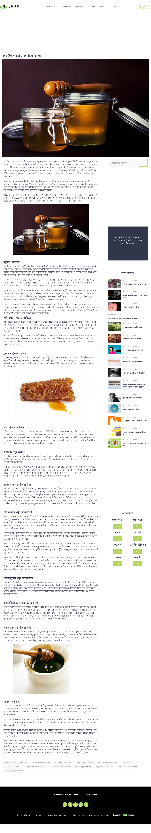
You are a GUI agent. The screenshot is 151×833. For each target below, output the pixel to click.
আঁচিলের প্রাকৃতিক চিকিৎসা (131, 306)
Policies (68, 794)
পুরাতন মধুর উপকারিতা (85, 763)
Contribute (86, 794)
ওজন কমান (65, 6)
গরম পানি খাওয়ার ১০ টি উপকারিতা (134, 368)
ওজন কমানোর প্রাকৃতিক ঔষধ (132, 325)
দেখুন (118, 518)
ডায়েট (138, 524)
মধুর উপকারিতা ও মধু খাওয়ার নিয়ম (22, 55)
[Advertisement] (75, 31)
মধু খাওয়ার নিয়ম (126, 763)
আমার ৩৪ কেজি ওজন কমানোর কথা (134, 284)
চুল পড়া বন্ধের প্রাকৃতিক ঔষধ (132, 392)
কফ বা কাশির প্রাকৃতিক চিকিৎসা (132, 347)
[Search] (143, 163)
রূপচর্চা (137, 549)
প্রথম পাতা (50, 6)
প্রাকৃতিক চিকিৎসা (97, 6)
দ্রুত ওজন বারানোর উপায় (131, 403)
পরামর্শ (117, 536)
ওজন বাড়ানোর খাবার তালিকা (132, 336)
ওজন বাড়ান (80, 6)
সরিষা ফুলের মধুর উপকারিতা (14, 771)
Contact (76, 794)
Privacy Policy (117, 815)
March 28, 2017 (130, 280)
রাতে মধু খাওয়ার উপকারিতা (61, 767)
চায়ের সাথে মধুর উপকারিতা (63, 763)
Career (94, 794)
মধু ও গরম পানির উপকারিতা (107, 763)
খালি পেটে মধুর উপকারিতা (41, 763)
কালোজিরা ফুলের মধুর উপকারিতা (15, 763)
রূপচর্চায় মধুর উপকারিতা (83, 767)
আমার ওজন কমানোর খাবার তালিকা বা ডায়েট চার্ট (123, 316)
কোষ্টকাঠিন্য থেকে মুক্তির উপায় (133, 358)
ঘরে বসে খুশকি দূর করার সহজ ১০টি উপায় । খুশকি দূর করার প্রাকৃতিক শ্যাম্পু (134, 381)
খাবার (117, 524)
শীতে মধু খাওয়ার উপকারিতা (128, 767)
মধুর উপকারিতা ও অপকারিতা (37, 767)
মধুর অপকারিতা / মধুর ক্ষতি (13, 767)
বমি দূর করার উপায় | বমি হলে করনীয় (134, 414)
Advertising (58, 794)
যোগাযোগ (114, 6)
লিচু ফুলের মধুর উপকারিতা (105, 767)
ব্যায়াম (118, 549)
